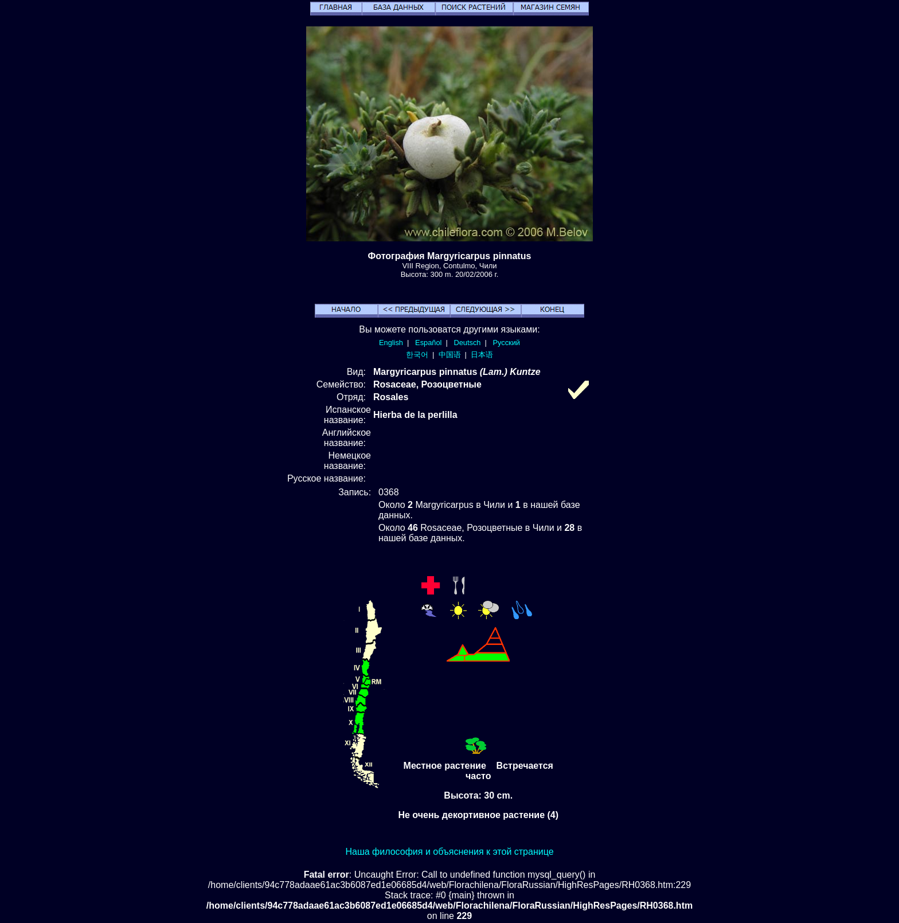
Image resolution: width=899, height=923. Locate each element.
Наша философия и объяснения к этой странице (449, 851)
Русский (506, 342)
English (391, 342)
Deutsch (467, 342)
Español (428, 342)
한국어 (417, 354)
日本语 (482, 354)
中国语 (450, 354)
